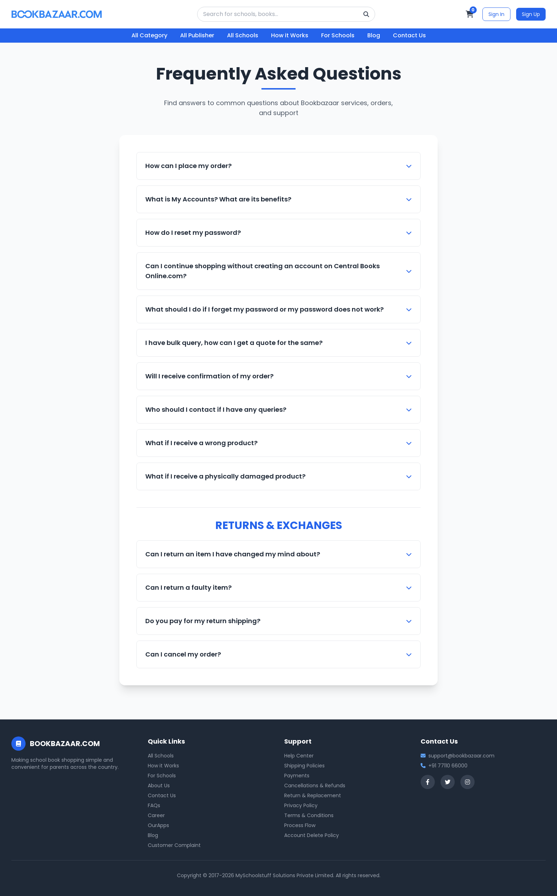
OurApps (158, 825)
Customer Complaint (174, 845)
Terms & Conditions (309, 815)
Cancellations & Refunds (314, 785)
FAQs (154, 805)
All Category (149, 35)
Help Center (299, 755)
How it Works (289, 35)
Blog (373, 35)
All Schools (242, 35)
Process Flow (299, 825)
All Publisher (197, 35)
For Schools (338, 35)
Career (156, 815)
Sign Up (531, 14)
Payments (296, 775)
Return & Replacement (312, 795)
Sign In (496, 14)
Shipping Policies (304, 765)
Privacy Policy (301, 805)
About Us (159, 785)
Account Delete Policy (311, 835)
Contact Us (409, 35)
